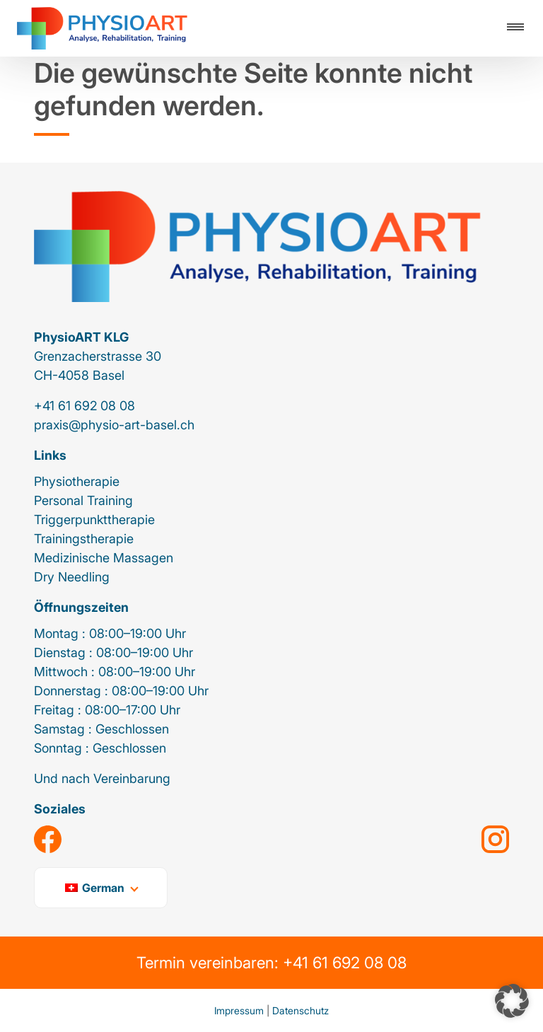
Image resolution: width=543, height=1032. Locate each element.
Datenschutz (300, 1010)
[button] (512, 1001)
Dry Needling (72, 576)
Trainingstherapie (84, 538)
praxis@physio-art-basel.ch (114, 424)
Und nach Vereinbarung (102, 778)
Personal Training (83, 500)
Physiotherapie (76, 481)
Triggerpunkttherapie (94, 519)
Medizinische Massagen (103, 557)
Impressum (239, 1010)
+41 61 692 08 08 (84, 405)
